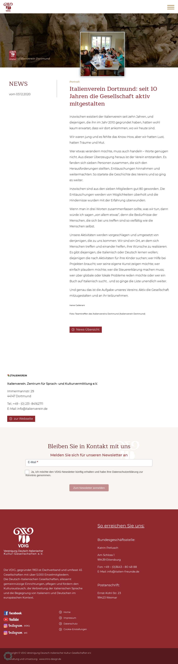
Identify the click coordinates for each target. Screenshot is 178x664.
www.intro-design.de (50, 659)
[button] (8, 656)
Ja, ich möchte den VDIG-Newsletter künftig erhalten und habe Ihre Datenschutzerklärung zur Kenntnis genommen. (84, 473)
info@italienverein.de (32, 408)
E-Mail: (118, 571)
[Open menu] (170, 7)
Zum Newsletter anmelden (89, 487)
